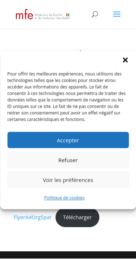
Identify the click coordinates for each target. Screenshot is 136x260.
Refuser (68, 160)
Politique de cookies (64, 198)
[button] (125, 60)
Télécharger (77, 217)
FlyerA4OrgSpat (32, 217)
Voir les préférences (68, 179)
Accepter (68, 140)
